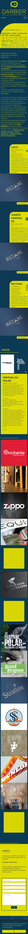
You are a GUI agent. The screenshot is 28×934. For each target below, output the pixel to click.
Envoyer (14, 907)
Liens (5, 429)
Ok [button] (14, 931)
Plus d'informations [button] (7, 927)
